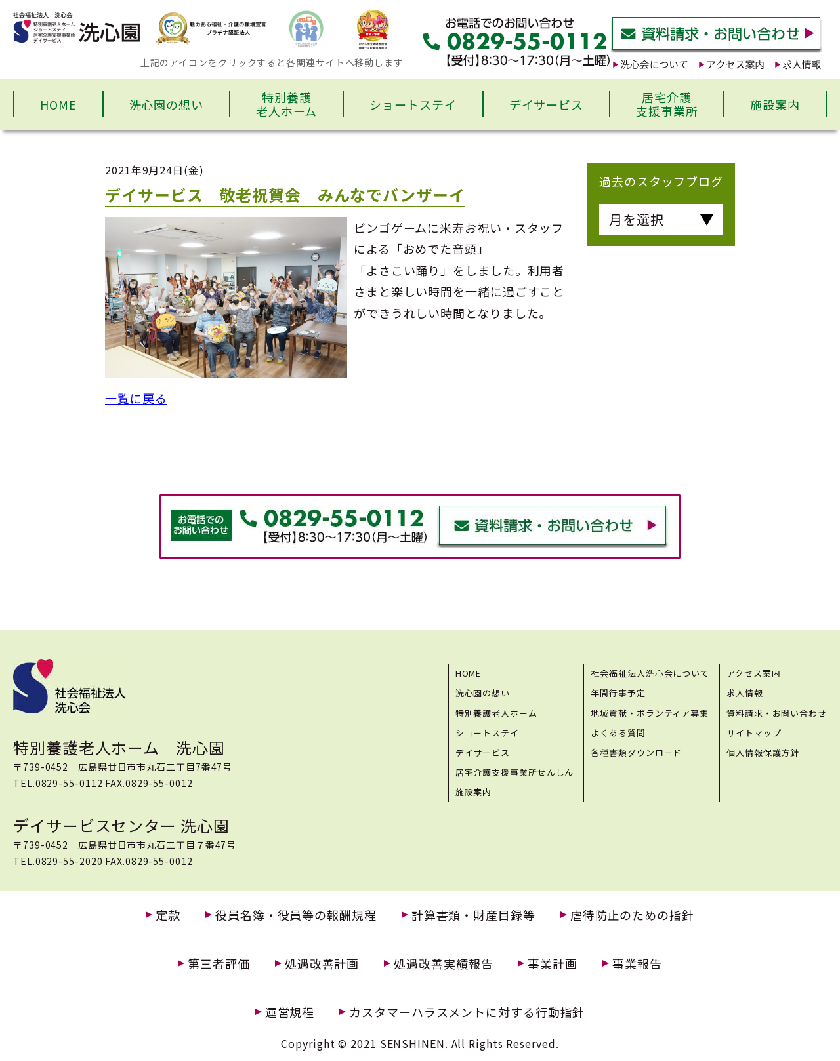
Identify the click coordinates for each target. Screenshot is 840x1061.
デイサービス (546, 104)
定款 (168, 915)
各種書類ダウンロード (636, 752)
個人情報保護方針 (762, 752)
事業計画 (553, 963)
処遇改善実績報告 (443, 963)
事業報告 (637, 963)
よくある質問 (618, 733)
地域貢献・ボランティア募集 (650, 713)
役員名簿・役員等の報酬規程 (296, 915)
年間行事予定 (618, 693)
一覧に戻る (136, 398)
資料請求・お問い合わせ (776, 713)
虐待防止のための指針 (632, 915)
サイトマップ (753, 733)
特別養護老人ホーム (287, 104)
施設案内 (775, 104)
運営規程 (290, 1012)
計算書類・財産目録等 (473, 915)
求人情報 (744, 693)
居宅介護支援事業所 (667, 104)
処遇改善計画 (322, 963)
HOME (58, 104)
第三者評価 (219, 963)
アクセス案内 (753, 673)
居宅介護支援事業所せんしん (514, 772)
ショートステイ (412, 104)
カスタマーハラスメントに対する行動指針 (467, 1012)
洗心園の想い (166, 104)
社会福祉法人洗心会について (650, 673)
